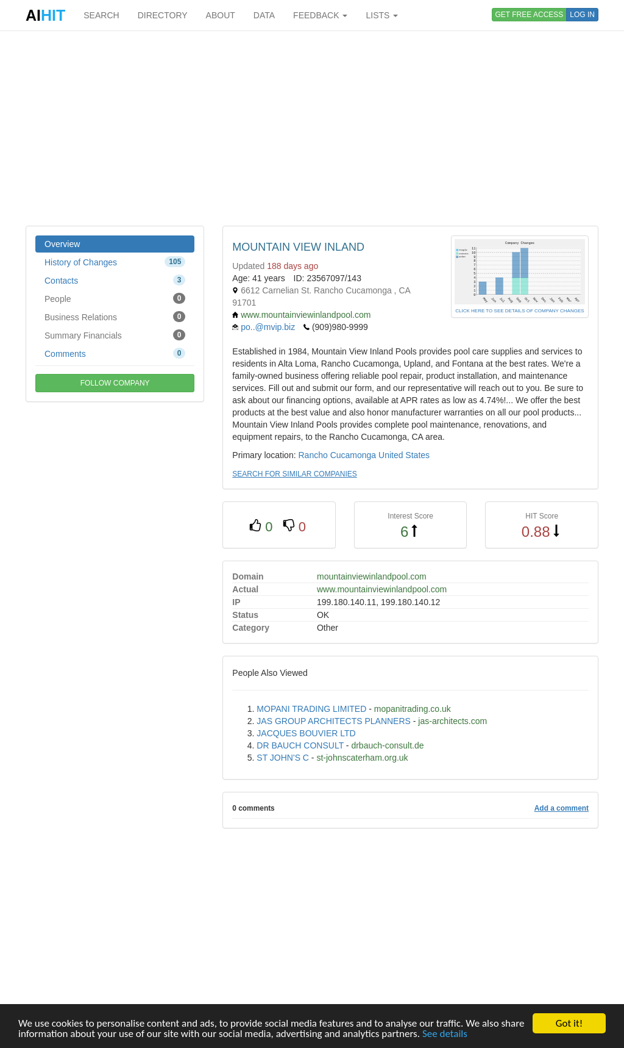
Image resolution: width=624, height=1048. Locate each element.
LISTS (382, 15)
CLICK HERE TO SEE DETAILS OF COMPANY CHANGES (519, 311)
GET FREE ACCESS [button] (529, 14)
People (114, 298)
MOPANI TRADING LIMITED (311, 709)
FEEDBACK (320, 15)
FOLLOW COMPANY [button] (115, 383)
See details (444, 1034)
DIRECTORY (163, 15)
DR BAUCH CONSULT (300, 745)
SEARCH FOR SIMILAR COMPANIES (294, 474)
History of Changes (114, 261)
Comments (114, 353)
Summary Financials (114, 334)
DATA (264, 15)
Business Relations (114, 316)
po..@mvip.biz (268, 327)
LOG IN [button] (582, 14)
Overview (62, 244)
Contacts (114, 280)
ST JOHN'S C (283, 758)
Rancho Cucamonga (337, 455)
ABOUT (220, 15)
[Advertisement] (312, 128)
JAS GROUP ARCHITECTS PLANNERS (334, 721)
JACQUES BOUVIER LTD (306, 733)
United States (404, 455)
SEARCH (101, 15)
